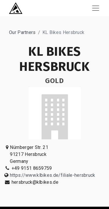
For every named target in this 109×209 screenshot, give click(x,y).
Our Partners (22, 32)
